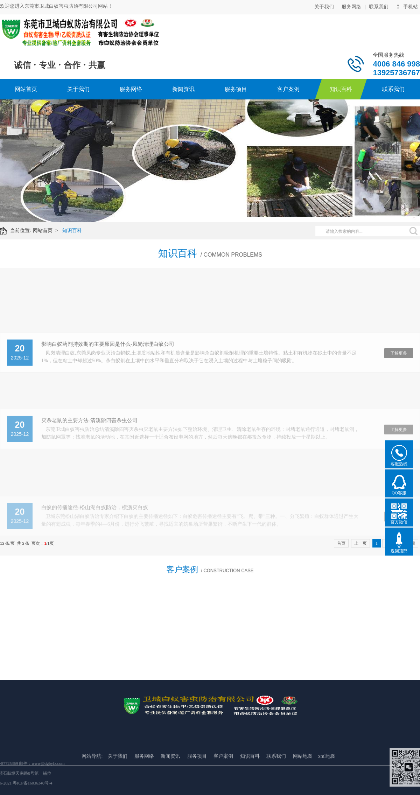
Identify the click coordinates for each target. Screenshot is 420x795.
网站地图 (303, 778)
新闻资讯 (183, 89)
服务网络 (351, 6)
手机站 (407, 6)
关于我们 (324, 6)
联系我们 (378, 6)
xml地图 (327, 778)
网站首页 (26, 89)
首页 (341, 543)
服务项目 (236, 89)
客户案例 (288, 89)
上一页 (360, 543)
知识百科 (341, 89)
